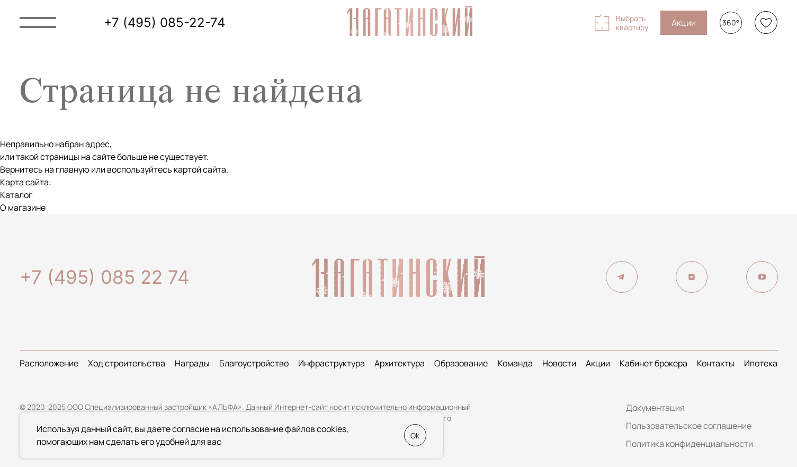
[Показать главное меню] (38, 22)
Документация (655, 408)
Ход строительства (126, 363)
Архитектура (399, 363)
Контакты (716, 363)
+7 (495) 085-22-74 (164, 22)
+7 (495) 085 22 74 (104, 277)
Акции (683, 23)
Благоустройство (254, 363)
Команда (515, 363)
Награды (192, 363)
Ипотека (760, 363)
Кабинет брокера (653, 363)
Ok (414, 435)
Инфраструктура (331, 363)
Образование (461, 363)
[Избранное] (766, 22)
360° (730, 22)
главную (72, 169)
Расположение (49, 363)
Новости (559, 363)
